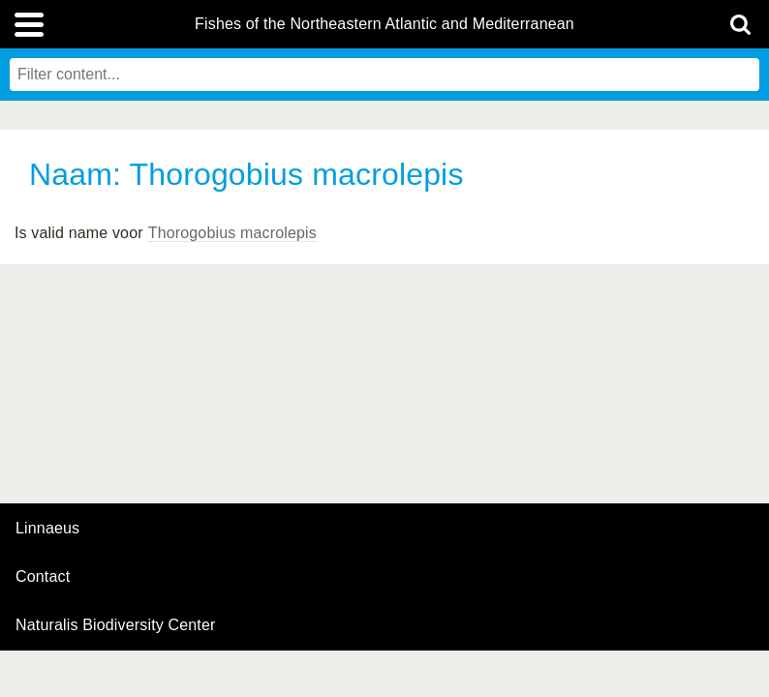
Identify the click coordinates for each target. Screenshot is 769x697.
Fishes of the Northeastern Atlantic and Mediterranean (384, 24)
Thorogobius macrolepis (232, 233)
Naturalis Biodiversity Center (115, 625)
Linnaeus (47, 528)
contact (42, 576)
